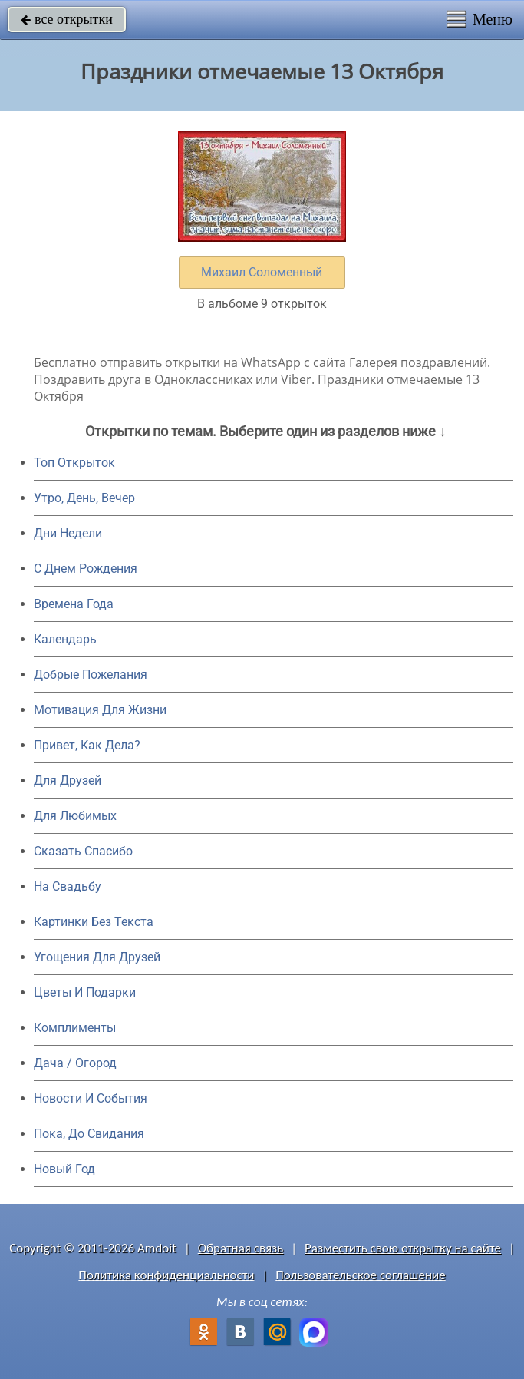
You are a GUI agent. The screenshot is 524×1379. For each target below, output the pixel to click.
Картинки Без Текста (93, 921)
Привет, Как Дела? (87, 745)
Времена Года (74, 604)
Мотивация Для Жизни (100, 710)
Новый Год (64, 1169)
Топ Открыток (74, 462)
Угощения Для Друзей (97, 957)
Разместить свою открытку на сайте (403, 1248)
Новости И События (90, 1098)
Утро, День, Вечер (84, 498)
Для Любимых (75, 816)
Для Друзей (67, 780)
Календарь (65, 639)
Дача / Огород (75, 1063)
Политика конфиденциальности (166, 1275)
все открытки (67, 19)
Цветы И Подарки (85, 992)
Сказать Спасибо (83, 851)
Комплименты (75, 1027)
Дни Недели (68, 533)
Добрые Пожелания (90, 674)
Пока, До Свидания (89, 1133)
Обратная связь (241, 1248)
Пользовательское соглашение (360, 1275)
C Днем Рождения (85, 568)
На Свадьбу (67, 886)
